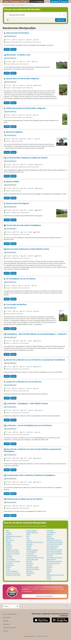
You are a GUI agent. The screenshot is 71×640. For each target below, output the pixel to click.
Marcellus (29, 561)
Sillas (48, 573)
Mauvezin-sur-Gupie (32, 567)
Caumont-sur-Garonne (13, 554)
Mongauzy (29, 571)
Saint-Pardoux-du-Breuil (54, 552)
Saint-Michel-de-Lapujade (54, 550)
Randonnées (16, 1)
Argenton (9, 534)
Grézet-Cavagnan (31, 530)
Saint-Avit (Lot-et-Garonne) (55, 542)
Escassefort (9, 563)
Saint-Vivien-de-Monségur (54, 557)
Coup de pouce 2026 (10, 627)
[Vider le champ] (60, 15)
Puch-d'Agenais (51, 532)
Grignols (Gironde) (31, 532)
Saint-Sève (50, 556)
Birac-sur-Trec (10, 540)
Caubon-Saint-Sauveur (12, 552)
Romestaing (50, 538)
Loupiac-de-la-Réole (32, 559)
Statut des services (29, 636)
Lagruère (29, 546)
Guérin (28, 534)
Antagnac (9, 532)
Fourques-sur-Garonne (13, 573)
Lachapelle (29, 544)
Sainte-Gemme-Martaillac (54, 561)
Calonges (8, 548)
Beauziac (8, 538)
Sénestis (49, 569)
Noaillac (28, 575)
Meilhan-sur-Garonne (32, 569)
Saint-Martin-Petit (52, 548)
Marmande (29, 563)
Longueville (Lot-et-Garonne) (35, 557)
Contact (5, 631)
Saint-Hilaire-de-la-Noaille (54, 544)
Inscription (54, 1)
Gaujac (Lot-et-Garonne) (13, 575)
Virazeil (49, 579)
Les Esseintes (30, 554)
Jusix (27, 538)
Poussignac (50, 530)
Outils (7, 1)
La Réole (28, 540)
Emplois (5, 621)
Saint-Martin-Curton (53, 546)
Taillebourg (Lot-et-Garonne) (55, 575)
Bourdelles (9, 546)
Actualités (6, 624)
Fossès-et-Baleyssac (12, 571)
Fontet (8, 569)
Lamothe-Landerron (32, 550)
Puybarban (50, 534)
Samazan (49, 567)
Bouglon (8, 544)
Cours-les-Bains (10, 559)
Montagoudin (30, 573)
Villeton (49, 577)
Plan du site (6, 617)
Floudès (8, 567)
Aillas (7, 530)
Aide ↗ (26, 1)
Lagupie (28, 548)
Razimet (49, 536)
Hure (27, 536)
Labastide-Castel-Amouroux (34, 542)
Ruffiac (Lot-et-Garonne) (54, 540)
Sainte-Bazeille (51, 559)
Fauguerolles (10, 565)
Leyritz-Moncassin (31, 556)
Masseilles (29, 565)
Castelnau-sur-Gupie (12, 550)
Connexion (63, 1)
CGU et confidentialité (10, 614)
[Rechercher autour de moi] (64, 15)
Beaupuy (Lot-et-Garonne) (14, 536)
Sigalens (49, 571)
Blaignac (8, 542)
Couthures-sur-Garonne (13, 561)
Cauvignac (9, 556)
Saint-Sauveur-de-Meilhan (54, 554)
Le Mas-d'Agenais (31, 552)
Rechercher (60, 20)
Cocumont (9, 557)
